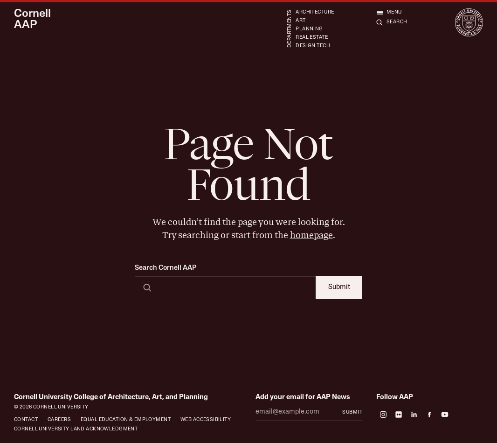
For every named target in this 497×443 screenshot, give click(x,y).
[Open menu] (389, 12)
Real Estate (312, 37)
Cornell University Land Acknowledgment (76, 429)
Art (300, 20)
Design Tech (313, 46)
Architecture (315, 12)
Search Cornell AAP (165, 268)
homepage (311, 235)
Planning (309, 29)
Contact (26, 419)
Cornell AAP (32, 19)
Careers (59, 419)
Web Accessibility (205, 419)
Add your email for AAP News (302, 397)
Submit (339, 287)
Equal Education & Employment (126, 419)
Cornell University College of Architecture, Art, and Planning (111, 397)
